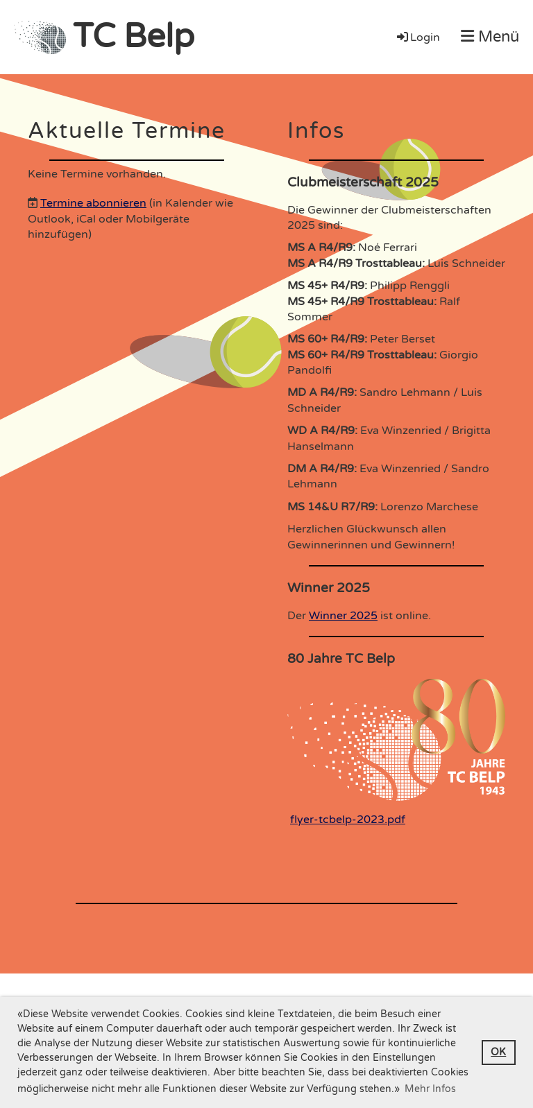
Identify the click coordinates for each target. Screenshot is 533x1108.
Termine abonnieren (93, 203)
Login (417, 37)
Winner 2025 (343, 616)
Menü (490, 37)
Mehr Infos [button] (430, 1089)
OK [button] (498, 1052)
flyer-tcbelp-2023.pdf (347, 819)
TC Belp (133, 37)
